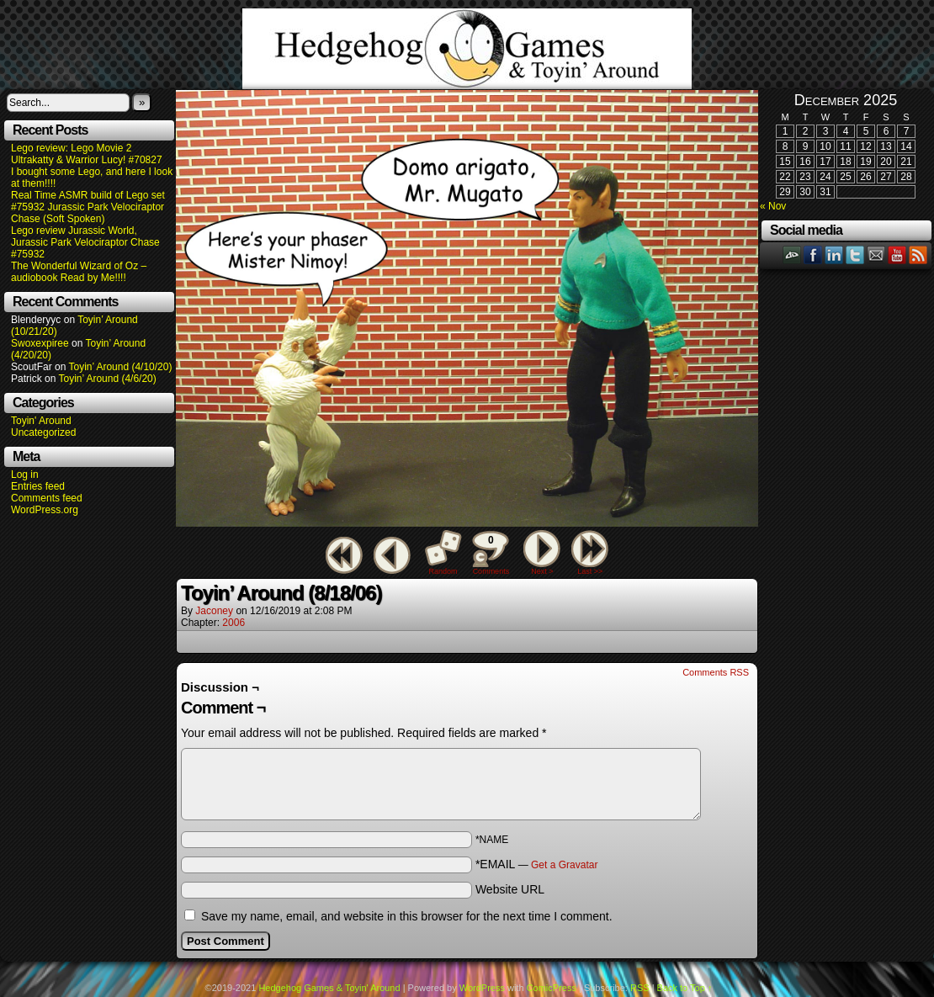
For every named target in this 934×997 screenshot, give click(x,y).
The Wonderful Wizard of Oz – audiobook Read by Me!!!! (78, 272)
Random (443, 571)
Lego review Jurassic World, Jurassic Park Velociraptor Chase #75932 (85, 242)
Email (876, 254)
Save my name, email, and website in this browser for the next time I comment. (407, 916)
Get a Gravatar (564, 865)
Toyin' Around (41, 421)
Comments (490, 552)
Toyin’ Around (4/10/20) (120, 367)
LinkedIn (834, 254)
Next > (542, 571)
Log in (25, 474)
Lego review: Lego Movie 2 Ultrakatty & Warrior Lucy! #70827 (86, 154)
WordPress (482, 988)
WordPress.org (44, 510)
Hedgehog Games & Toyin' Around (467, 48)
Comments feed (46, 498)
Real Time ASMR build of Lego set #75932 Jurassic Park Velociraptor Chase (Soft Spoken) (88, 207)
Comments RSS (715, 672)
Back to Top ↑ (685, 988)
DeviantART (792, 254)
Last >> (589, 571)
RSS (918, 254)
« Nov (773, 206)
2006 (233, 622)
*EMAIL (536, 864)
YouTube (897, 254)
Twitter (855, 254)
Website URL (509, 889)
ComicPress (551, 988)
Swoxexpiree (40, 343)
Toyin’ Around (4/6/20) (108, 378)
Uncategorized (43, 432)
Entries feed (38, 486)
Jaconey (214, 611)
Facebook (813, 254)
